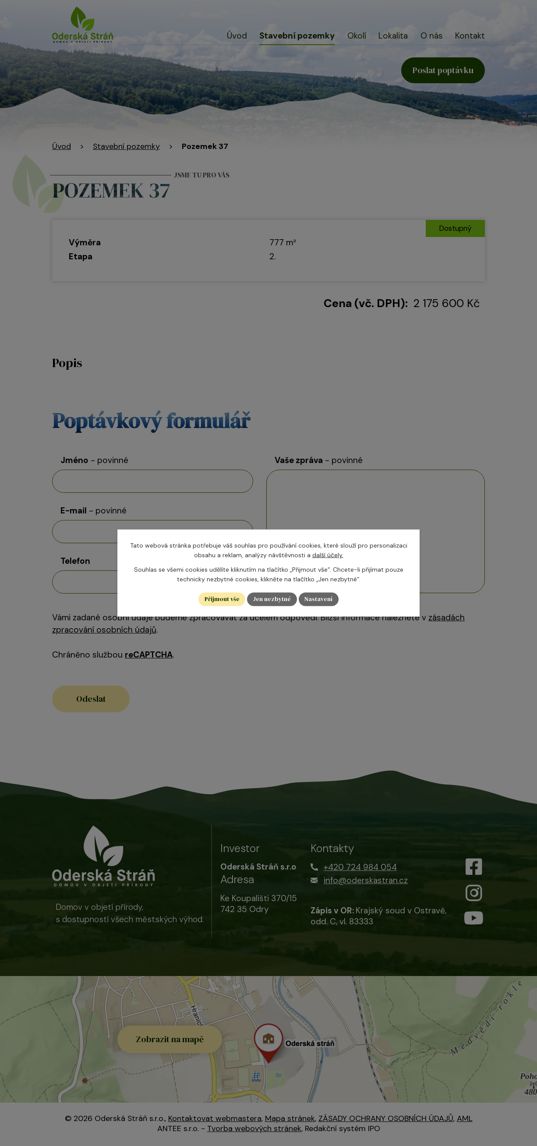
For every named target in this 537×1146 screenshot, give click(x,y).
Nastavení (319, 599)
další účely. (327, 555)
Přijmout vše (221, 599)
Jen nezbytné (272, 599)
